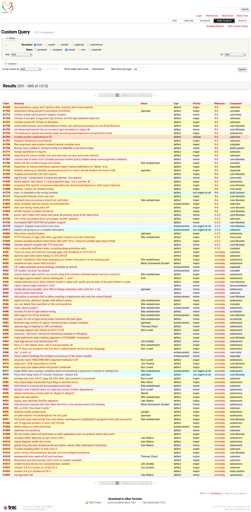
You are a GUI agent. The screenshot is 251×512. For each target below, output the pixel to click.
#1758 (6, 144)
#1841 (6, 237)
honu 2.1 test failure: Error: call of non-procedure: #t (43, 345)
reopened (96, 49)
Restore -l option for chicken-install (34, 188)
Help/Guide (227, 15)
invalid (51, 44)
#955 (6, 330)
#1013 (6, 448)
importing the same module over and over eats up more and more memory (56, 155)
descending (51, 69)
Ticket (6, 103)
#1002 (6, 426)
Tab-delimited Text (153, 502)
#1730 (6, 125)
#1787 (6, 159)
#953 (6, 322)
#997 (6, 415)
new (83, 49)
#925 (6, 252)
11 (136, 95)
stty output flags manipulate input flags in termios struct (46, 382)
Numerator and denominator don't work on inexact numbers (48, 460)
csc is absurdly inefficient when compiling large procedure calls (50, 248)
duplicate (79, 44)
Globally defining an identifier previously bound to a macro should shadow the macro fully (64, 170)
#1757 (6, 140)
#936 (6, 281)
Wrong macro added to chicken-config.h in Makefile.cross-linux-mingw (54, 148)
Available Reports (215, 26)
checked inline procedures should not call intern (41, 200)
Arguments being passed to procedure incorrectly (42, 110)
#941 (6, 296)
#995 (6, 408)
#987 (6, 389)
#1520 (6, 181)
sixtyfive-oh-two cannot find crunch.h (35, 263)
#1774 (6, 192)
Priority (197, 103)
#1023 (6, 474)
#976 (6, 367)
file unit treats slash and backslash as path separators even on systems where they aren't (64, 434)
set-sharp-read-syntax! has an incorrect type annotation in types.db (52, 129)
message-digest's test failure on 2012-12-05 (39, 330)
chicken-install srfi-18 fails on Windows (36, 122)
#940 (6, 292)
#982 (6, 382)
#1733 (6, 129)
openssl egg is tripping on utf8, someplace (38, 326)
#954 (6, 326)
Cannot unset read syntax (28, 292)
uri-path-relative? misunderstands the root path (40, 415)
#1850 (6, 244)
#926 (6, 255)
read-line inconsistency (27, 430)
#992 (6, 397)
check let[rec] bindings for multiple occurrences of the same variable (53, 356)
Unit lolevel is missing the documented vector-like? (42, 385)
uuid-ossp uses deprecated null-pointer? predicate (42, 367)
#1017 (6, 463)
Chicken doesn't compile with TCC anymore (38, 244)
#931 (6, 266)
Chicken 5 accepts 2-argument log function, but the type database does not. (57, 118)
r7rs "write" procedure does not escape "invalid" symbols (46, 218)
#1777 (6, 196)
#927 (6, 259)
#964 (6, 345)
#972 (6, 356)
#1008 (6, 434)
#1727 (6, 122)
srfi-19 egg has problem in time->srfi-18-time (39, 423)
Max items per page (121, 69)
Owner (144, 103)
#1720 (6, 218)
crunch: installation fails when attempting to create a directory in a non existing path (61, 259)
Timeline (188, 21)
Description (97, 69)
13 (145, 95)
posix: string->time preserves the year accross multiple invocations (52, 452)
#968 (6, 352)
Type (176, 103)
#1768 (6, 148)
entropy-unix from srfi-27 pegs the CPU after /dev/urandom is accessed (54, 378)
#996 (6, 411)
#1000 (6, 423)
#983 (6, 385)
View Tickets (224, 21)
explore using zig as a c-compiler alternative (39, 229)
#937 (6, 285)
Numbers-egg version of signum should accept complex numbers (51, 322)
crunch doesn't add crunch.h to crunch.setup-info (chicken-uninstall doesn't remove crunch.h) (67, 274)
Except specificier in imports (30, 151)
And (7, 54)
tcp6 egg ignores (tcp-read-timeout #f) (36, 341)
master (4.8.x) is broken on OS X (32, 471)
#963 (6, 341)
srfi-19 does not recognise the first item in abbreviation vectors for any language (59, 348)
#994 (6, 404)
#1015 (6, 456)
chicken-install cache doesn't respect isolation (40, 114)
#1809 (6, 203)
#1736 (6, 222)
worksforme (96, 44)
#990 (6, 393)
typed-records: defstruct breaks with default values (43, 300)
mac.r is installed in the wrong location (36, 192)
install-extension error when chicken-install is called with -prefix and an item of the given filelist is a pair (72, 281)
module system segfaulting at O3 (33, 136)
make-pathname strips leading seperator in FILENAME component (51, 337)
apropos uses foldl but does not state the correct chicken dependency (53, 389)
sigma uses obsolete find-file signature (36, 400)
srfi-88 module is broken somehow (33, 211)
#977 (6, 370)
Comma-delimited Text (121, 502)
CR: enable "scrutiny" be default (32, 270)
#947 (6, 307)
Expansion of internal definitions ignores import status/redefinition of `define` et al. (61, 166)
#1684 (6, 185)
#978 (6, 374)
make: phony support (26, 307)
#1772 (6, 155)
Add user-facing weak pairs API (32, 207)
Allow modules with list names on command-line (41, 203)
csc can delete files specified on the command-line (42, 304)
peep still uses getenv (26, 397)
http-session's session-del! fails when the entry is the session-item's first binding (59, 404)
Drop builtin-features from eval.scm (34, 196)
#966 (6, 348)
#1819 (6, 207)
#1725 (6, 118)
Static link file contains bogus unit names (37, 163)
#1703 (6, 110)
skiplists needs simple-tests (30, 411)
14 (150, 95)
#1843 (6, 241)
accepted (42, 49)
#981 (6, 378)
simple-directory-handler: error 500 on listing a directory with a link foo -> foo (57, 289)
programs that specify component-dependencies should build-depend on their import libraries (67, 185)
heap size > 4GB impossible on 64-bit (35, 363)
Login (199, 15)
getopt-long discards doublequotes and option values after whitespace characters (60, 445)
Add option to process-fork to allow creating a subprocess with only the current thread (63, 296)
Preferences (212, 15)
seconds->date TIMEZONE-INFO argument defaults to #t (46, 359)
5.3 (216, 107)
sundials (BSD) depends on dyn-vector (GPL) (39, 437)
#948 (6, 311)
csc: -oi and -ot (22, 352)
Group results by (10, 69)
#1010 (6, 441)
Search (242, 21)
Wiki (174, 21)
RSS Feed (95, 502)
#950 (6, 315)
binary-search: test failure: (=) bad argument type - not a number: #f (52, 181)
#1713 (6, 114)
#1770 (6, 226)
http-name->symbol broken (29, 233)
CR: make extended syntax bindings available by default (45, 266)
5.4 (216, 166)
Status (29, 49)
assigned (57, 49)
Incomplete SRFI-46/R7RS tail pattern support (40, 222)
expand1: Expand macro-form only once (36, 226)
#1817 (6, 229)
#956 (6, 333)
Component (236, 103)
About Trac (242, 15)
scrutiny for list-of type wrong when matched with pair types (48, 319)
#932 (6, 270)
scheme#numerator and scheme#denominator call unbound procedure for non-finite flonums (67, 125)
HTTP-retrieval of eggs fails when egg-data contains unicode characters (54, 237)
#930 (6, 263)
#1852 (6, 248)
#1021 (6, 467)
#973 (6, 359)
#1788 (6, 163)
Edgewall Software (35, 509)
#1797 (6, 200)
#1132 (6, 166)
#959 (6, 337)
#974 (6, 363)
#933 (6, 274)
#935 (6, 278)
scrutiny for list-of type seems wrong (35, 311)
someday (220, 252)
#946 (6, 304)
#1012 (6, 445)
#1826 (6, 233)
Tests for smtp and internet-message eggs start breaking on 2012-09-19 (55, 252)
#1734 (6, 133)
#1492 (6, 177)
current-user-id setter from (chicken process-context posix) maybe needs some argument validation (70, 159)
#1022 (6, 471)
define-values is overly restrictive (32, 426)
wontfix (65, 44)
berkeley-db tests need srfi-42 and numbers (38, 456)
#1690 (6, 107)
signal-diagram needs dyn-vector (32, 441)
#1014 (6, 452)
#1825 (6, 211)
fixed (39, 44)
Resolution (27, 44)
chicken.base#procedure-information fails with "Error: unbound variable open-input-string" (65, 241)
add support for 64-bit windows (32, 315)
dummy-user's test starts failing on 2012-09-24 (40, 255)
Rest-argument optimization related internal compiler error (47, 144)
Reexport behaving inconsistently (33, 140)
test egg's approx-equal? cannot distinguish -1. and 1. (44, 278)
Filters (12, 38)
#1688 (6, 188)
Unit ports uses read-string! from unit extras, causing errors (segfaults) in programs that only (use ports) (73, 419)
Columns (12, 63)
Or (222, 54)
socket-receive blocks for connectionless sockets (42, 463)
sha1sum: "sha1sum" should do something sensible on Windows (50, 333)
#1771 (6, 151)
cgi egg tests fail (23, 474)
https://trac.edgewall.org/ (237, 509)
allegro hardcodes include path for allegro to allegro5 (44, 393)
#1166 (6, 170)
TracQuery (215, 493)
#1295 (6, 174)
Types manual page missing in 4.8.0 (34, 285)
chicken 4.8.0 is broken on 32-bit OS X (35, 467)
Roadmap (205, 21)
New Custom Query (238, 26)
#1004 (6, 430)
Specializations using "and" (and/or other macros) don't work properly (53, 107)
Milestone (219, 103)
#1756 (6, 136)
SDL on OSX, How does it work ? (32, 408)
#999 (6, 419)
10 (131, 95)
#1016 (6, 460)
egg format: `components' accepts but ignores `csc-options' (48, 177)
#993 (6, 400)
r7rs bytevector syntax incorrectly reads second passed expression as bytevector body (63, 133)
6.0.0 (217, 214)
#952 (6, 319)
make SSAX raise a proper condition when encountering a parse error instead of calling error (66, 370)
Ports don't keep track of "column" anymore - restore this (46, 374)
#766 (6, 214)
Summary (19, 103)
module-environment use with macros (35, 174)
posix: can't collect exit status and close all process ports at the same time (56, 214)
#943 (6, 300)
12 (141, 95)
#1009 (6, 437)
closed (71, 49)
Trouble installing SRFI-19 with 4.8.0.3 (35, 448)
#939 (6, 289)
